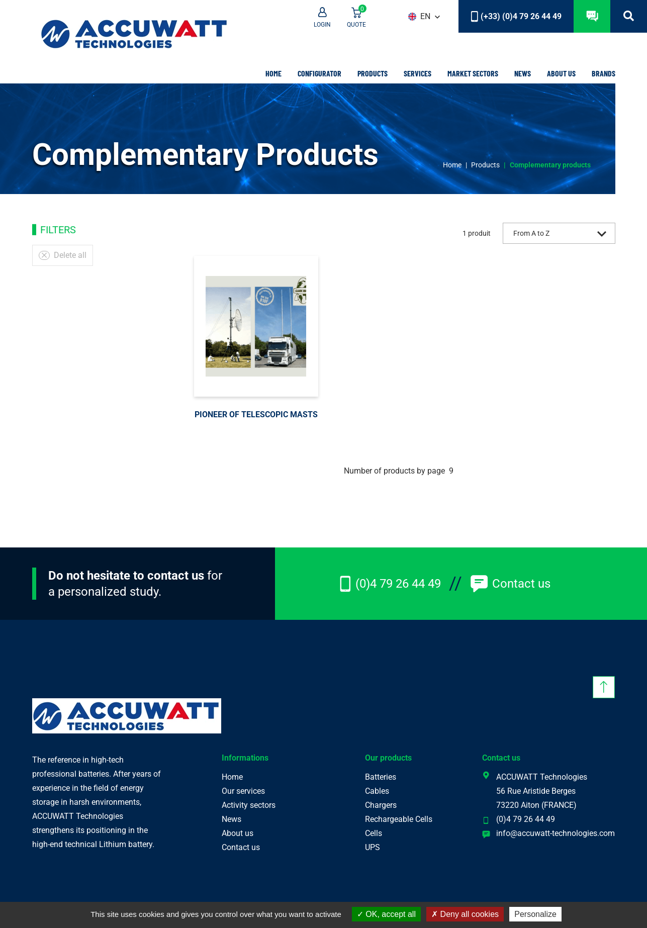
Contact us (510, 584)
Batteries (380, 777)
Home (273, 73)
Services (417, 73)
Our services (243, 791)
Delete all (62, 255)
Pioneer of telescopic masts (256, 414)
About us (561, 73)
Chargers (381, 805)
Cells (373, 833)
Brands (603, 73)
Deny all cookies (465, 914)
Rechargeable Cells (398, 819)
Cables (377, 791)
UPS (372, 847)
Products (372, 73)
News (522, 73)
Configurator (319, 73)
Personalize (535, 914)
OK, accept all (386, 914)
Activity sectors (248, 805)
